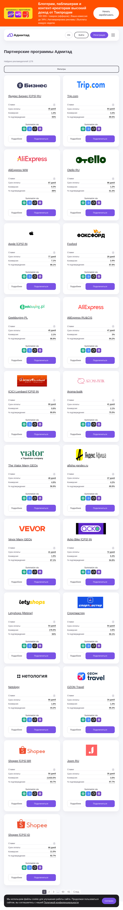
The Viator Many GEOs (23, 465)
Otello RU (73, 170)
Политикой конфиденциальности (61, 902)
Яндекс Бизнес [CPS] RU (24, 96)
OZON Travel (75, 687)
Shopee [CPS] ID (19, 834)
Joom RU (73, 760)
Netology (14, 687)
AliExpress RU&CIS (79, 317)
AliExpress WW (18, 170)
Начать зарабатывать (106, 13)
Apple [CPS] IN (18, 243)
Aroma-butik (75, 391)
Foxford (72, 243)
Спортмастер (76, 613)
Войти (81, 35)
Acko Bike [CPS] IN (79, 539)
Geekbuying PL (18, 317)
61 (69, 892)
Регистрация (99, 35)
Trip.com (72, 96)
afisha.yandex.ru (77, 465)
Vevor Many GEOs (20, 539)
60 (63, 892)
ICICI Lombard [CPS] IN (23, 391)
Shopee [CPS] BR (19, 760)
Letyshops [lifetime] (20, 613)
